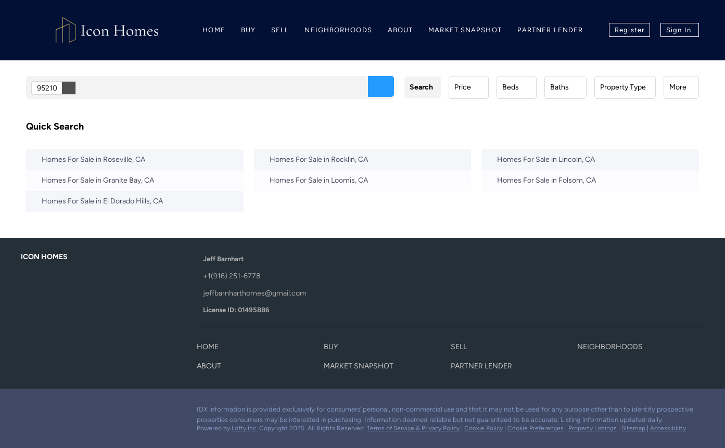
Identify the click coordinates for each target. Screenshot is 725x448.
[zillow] (49, 412)
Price (462, 87)
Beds (510, 87)
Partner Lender (550, 30)
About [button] (400, 30)
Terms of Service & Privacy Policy (413, 428)
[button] (381, 86)
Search (421, 87)
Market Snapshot (465, 30)
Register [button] (629, 30)
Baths (559, 87)
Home (213, 30)
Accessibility (668, 428)
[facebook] (28, 412)
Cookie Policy (483, 428)
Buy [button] (248, 30)
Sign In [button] (678, 30)
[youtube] (91, 412)
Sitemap (633, 428)
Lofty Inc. (245, 428)
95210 (56, 88)
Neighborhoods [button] (338, 30)
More (677, 87)
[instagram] (70, 412)
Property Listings (592, 428)
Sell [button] (280, 30)
